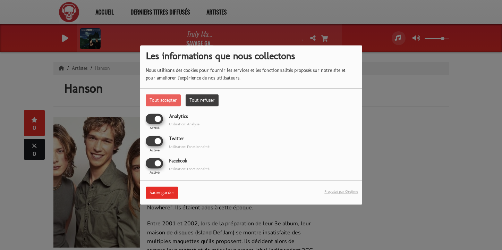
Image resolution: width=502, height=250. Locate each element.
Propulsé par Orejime (341, 191)
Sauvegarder (162, 193)
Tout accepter (163, 100)
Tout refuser (202, 100)
